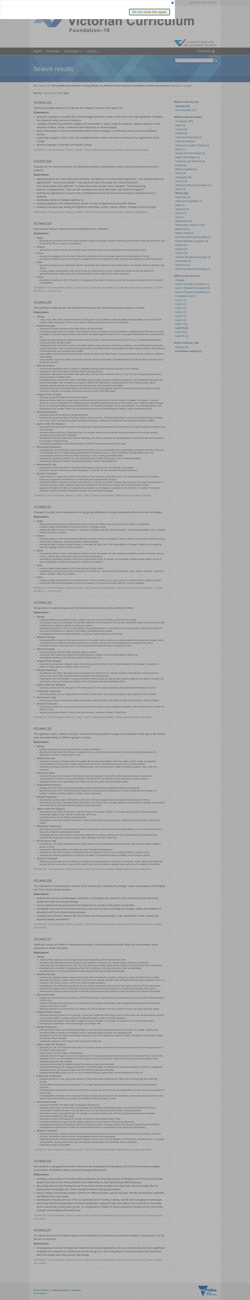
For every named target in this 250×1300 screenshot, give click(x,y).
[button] (209, 58)
